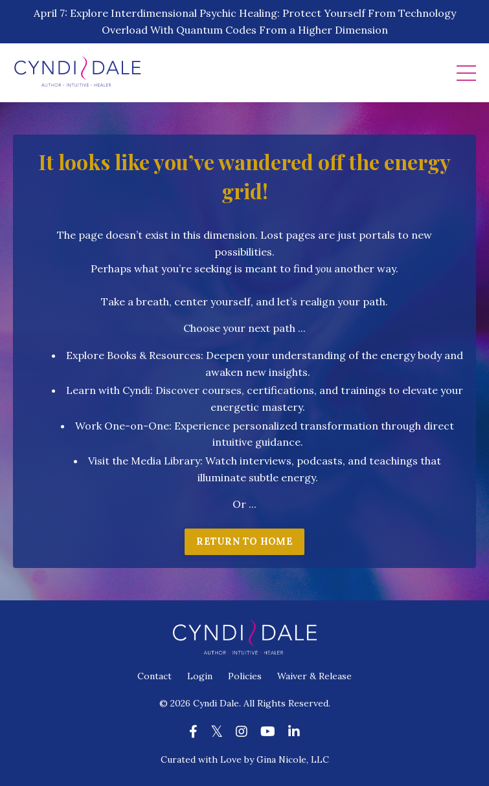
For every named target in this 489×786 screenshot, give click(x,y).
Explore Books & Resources (133, 355)
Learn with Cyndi (108, 390)
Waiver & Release (314, 676)
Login (199, 676)
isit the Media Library (147, 460)
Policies (245, 676)
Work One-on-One (122, 425)
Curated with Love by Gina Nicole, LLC (245, 759)
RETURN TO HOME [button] (244, 541)
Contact (154, 676)
